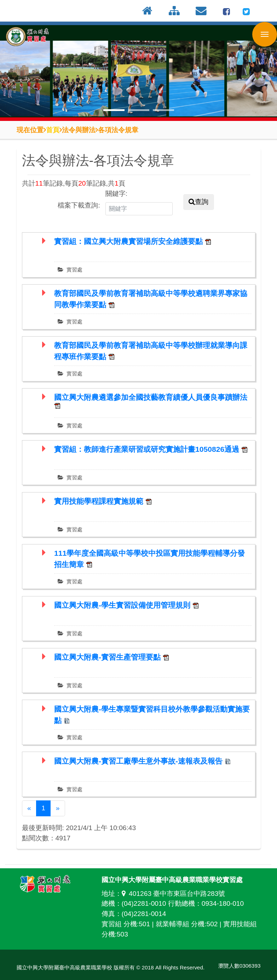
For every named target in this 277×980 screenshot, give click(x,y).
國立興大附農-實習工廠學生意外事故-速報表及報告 (139, 761)
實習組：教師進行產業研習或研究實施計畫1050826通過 (147, 449)
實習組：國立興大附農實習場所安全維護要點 (129, 241)
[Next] (57, 808)
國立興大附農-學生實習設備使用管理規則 (123, 605)
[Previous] (29, 808)
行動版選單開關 (265, 36)
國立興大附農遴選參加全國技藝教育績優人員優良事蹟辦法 (150, 397)
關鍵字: (116, 193)
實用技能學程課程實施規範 (99, 501)
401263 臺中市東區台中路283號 (173, 893)
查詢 (198, 201)
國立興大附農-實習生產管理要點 (108, 657)
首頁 (52, 129)
